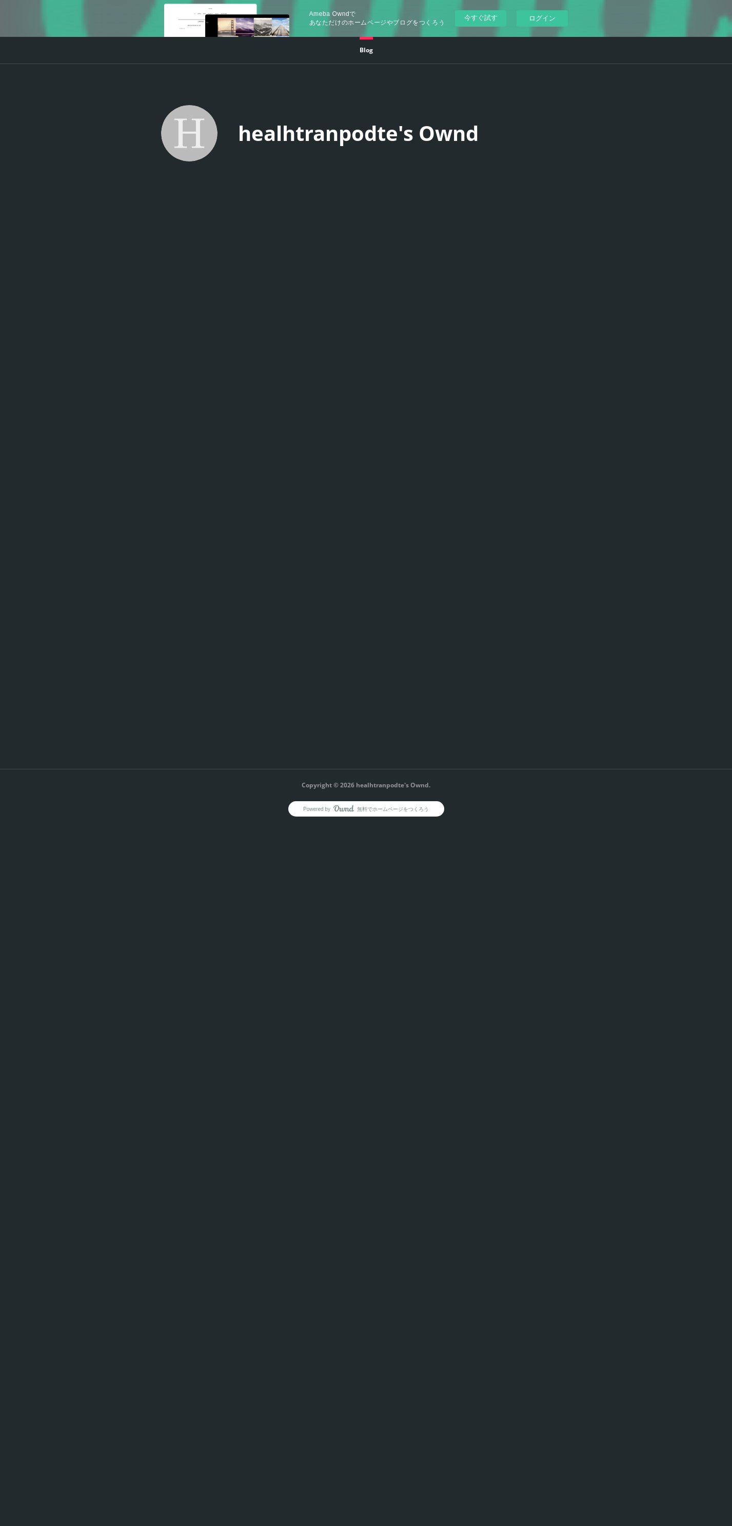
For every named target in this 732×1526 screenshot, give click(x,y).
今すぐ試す (481, 18)
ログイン (542, 18)
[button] (366, 50)
